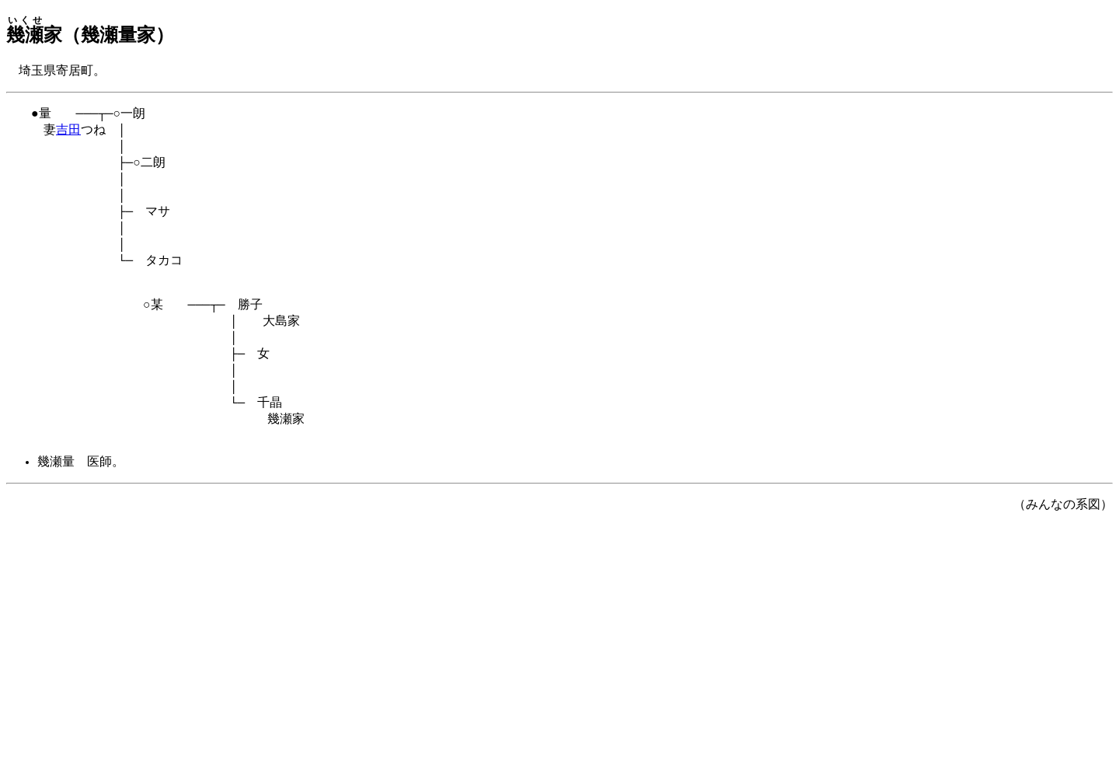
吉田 (68, 133)
